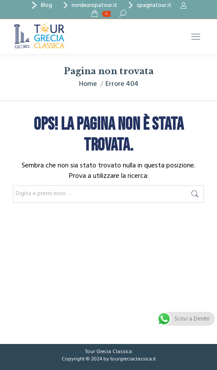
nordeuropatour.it (89, 5)
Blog (41, 5)
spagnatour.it (148, 5)
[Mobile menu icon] (195, 37)
